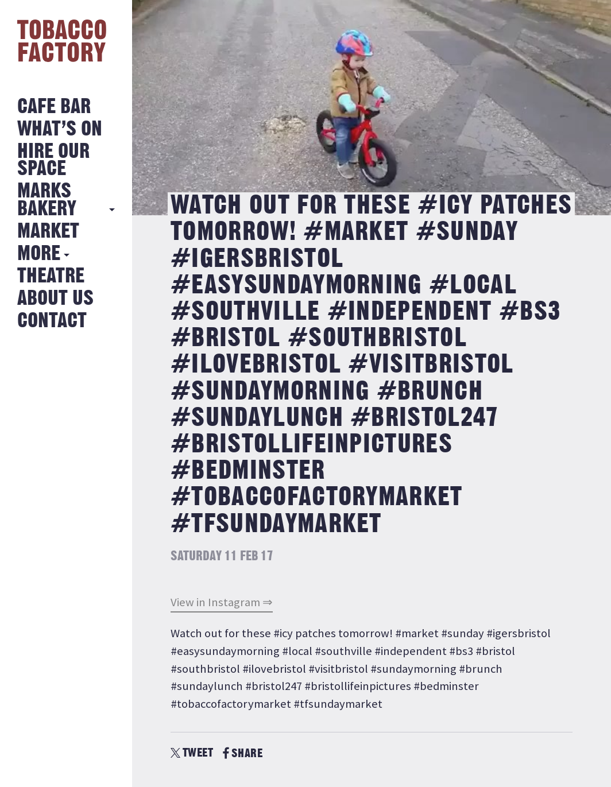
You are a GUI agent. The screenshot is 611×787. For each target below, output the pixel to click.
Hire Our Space (53, 160)
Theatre (50, 276)
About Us (55, 299)
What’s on (59, 129)
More (38, 254)
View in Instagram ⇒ (222, 602)
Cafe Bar (54, 107)
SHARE (242, 753)
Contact (52, 321)
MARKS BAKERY (46, 200)
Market (48, 232)
